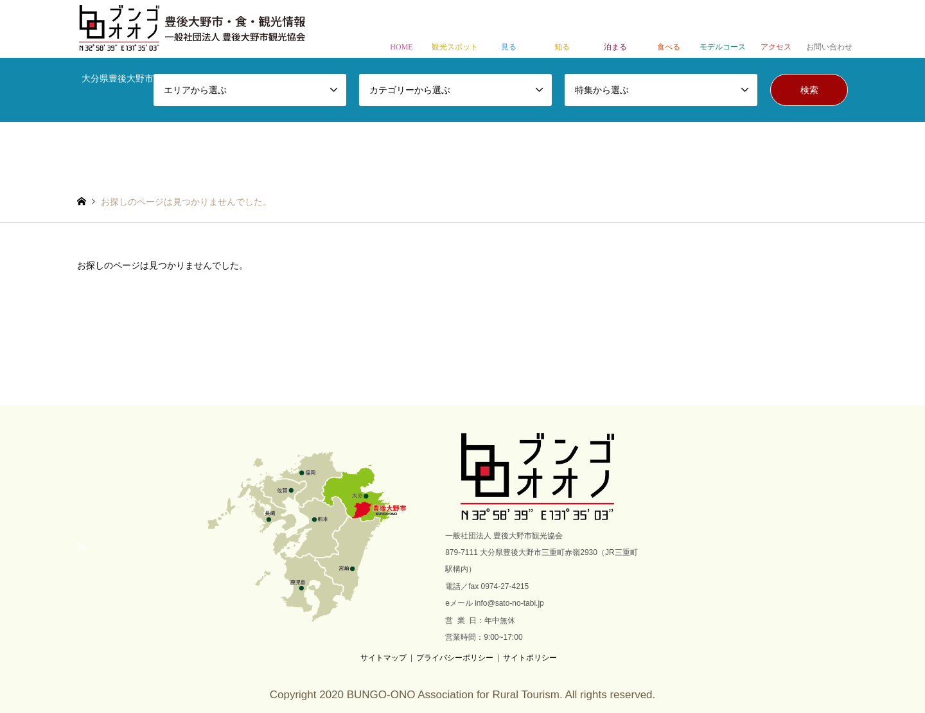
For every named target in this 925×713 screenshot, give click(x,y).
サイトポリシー (530, 657)
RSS (81, 546)
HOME (401, 29)
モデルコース (722, 29)
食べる (669, 29)
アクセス (775, 29)
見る (508, 29)
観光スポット (455, 29)
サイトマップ (383, 657)
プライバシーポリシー (454, 657)
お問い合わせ (829, 29)
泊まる (615, 29)
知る (561, 29)
